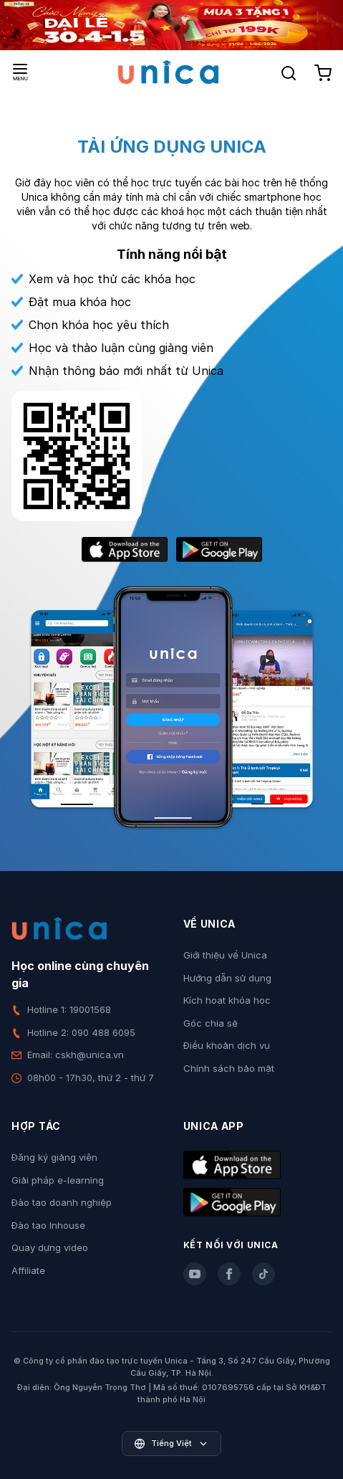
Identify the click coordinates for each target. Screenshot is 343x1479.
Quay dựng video (49, 1247)
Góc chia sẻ (210, 1023)
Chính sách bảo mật (228, 1068)
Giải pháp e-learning (57, 1180)
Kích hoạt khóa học (227, 1000)
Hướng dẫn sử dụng (227, 978)
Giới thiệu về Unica (225, 955)
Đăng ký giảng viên (54, 1157)
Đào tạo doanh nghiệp (61, 1202)
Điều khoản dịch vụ (226, 1045)
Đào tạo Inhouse (48, 1225)
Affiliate (28, 1270)
